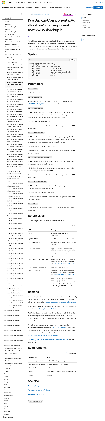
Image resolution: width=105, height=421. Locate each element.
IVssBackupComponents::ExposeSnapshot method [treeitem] (15, 114)
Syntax (84, 17)
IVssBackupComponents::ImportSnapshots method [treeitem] (15, 178)
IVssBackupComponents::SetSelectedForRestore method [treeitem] (15, 285)
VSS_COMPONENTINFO (59, 328)
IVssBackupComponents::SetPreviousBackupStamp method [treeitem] (15, 264)
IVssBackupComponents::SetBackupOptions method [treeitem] (15, 238)
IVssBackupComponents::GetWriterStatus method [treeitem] (15, 168)
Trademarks (77, 415)
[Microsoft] (3, 2)
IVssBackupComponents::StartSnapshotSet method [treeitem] (15, 290)
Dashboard (98, 7)
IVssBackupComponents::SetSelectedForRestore (60, 302)
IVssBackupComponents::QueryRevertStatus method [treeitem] (15, 218)
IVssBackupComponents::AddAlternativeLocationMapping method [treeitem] (15, 51)
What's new (89, 7)
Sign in (101, 2)
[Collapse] (21, 14)
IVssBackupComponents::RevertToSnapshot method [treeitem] (15, 223)
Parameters (85, 20)
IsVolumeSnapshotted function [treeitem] (14, 30)
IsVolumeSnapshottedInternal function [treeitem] (13, 34)
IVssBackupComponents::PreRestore (48, 309)
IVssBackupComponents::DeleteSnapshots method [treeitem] (15, 89)
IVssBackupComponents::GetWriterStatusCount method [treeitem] (15, 173)
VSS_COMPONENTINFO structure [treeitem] (12, 338)
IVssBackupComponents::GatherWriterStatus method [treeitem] (15, 134)
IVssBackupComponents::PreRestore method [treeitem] (15, 208)
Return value (86, 22)
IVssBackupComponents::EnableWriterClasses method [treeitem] (15, 109)
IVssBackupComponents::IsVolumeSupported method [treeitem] (15, 193)
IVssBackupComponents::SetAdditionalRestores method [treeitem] (15, 233)
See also (84, 30)
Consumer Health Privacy (54, 415)
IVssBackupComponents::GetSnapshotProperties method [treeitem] (15, 139)
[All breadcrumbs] (29, 14)
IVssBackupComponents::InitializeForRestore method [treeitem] (15, 188)
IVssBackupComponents (36, 386)
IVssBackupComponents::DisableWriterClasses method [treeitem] (15, 94)
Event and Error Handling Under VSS (63, 263)
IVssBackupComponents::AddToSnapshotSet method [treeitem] (15, 74)
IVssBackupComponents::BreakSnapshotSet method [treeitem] (15, 84)
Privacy (41, 415)
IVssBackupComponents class (40, 14)
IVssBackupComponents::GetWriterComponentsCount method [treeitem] (15, 150)
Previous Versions (17, 415)
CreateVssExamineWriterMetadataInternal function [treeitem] (14, 27)
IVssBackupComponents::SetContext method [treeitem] (15, 253)
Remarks (84, 25)
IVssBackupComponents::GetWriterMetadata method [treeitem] (15, 156)
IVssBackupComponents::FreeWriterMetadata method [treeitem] (15, 119)
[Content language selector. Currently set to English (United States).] (10, 410)
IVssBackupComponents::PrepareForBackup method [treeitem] (15, 203)
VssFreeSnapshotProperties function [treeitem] (13, 343)
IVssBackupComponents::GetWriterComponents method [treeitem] (15, 144)
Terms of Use (68, 415)
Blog (25, 415)
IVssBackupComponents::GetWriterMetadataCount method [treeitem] (15, 162)
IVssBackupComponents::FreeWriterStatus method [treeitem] (15, 124)
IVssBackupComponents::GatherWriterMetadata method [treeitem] (15, 129)
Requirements (86, 27)
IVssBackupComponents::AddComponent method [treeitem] (15, 57)
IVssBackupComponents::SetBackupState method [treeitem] (15, 243)
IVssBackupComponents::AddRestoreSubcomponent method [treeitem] (15, 68)
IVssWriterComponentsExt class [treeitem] (14, 332)
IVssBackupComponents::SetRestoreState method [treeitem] (15, 281)
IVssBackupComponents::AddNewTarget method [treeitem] (15, 62)
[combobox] (12, 18)
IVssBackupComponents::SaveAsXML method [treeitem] (15, 228)
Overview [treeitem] (9, 41)
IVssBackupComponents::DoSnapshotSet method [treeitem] (15, 104)
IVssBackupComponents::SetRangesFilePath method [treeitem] (15, 271)
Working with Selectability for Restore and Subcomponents (50, 340)
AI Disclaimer (6, 415)
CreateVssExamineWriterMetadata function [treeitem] (14, 22)
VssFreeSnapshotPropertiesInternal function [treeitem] (14, 348)
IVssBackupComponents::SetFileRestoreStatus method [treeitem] (15, 258)
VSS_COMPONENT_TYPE (36, 104)
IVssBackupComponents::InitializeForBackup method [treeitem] (15, 183)
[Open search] (96, 2)
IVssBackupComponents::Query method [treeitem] (15, 213)
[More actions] (75, 14)
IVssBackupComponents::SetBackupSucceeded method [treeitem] (15, 248)
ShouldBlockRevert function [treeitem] (13, 335)
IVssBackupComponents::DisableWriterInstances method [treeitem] (15, 99)
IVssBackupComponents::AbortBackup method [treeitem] (15, 45)
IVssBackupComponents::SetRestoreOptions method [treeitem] (15, 276)
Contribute (33, 415)
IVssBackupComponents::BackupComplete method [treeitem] (15, 79)
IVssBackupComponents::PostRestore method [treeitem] (15, 198)
